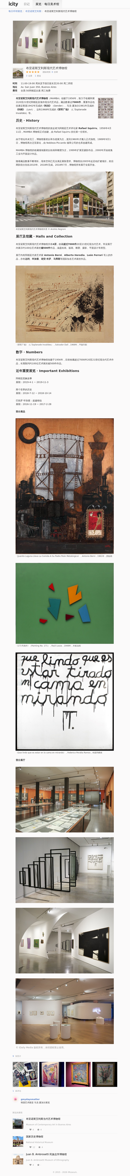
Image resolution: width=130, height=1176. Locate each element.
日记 (27, 4)
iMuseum (72, 1172)
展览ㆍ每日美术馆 (47, 4)
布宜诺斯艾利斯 (33, 11)
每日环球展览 (15, 11)
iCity (13, 4)
